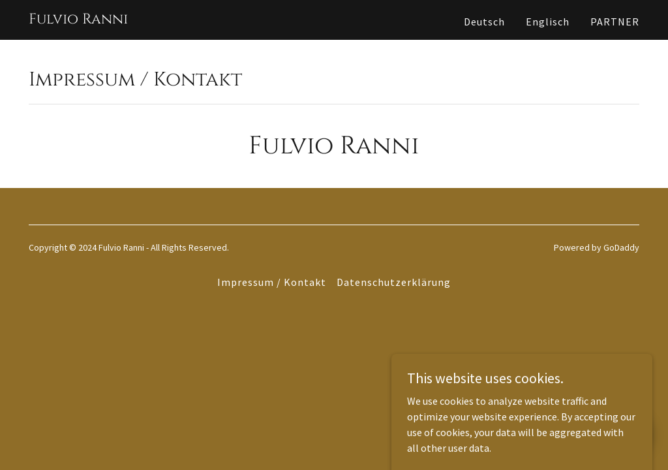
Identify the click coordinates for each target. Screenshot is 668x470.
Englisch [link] (547, 21)
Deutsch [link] (484, 21)
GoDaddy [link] (621, 247)
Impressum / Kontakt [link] (271, 282)
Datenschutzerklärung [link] (394, 282)
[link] (78, 19)
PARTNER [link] (614, 21)
